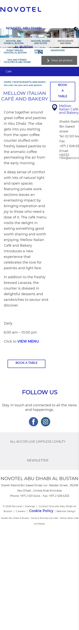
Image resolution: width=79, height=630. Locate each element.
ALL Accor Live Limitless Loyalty (37, 441)
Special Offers (38, 51)
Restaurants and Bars (65, 42)
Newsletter (37, 460)
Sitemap (30, 506)
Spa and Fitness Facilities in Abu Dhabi (17, 61)
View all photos (61, 60)
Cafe (9, 71)
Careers (20, 511)
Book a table (26, 363)
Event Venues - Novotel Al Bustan (15, 51)
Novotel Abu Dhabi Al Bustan (13, 42)
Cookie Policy (41, 511)
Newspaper (58, 50)
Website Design (65, 511)
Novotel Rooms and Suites (40, 42)
